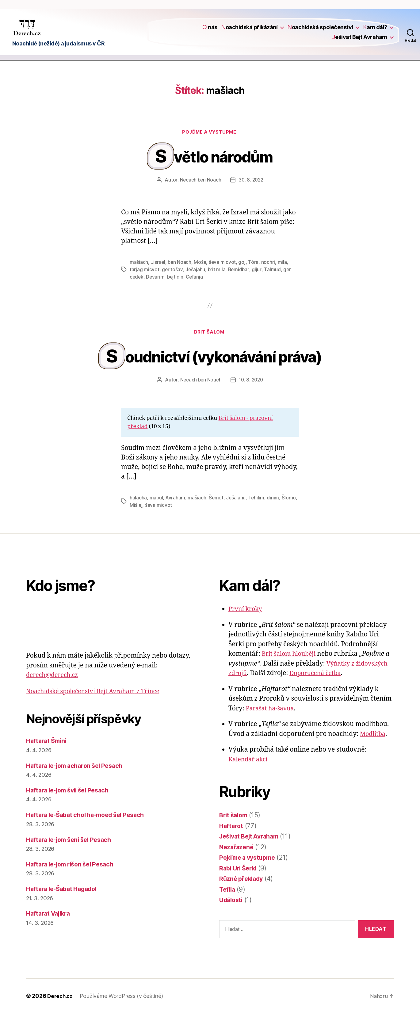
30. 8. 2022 (251, 193)
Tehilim (257, 517)
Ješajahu (195, 283)
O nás (209, 31)
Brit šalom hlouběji (291, 673)
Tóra (255, 276)
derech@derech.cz (54, 694)
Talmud (273, 283)
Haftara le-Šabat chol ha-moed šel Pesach (90, 834)
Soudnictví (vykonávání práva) (215, 373)
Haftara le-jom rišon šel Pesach (74, 883)
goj (243, 276)
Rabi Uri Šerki (239, 887)
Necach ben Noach (200, 193)
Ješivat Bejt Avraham (359, 41)
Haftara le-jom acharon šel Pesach (78, 784)
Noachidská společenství (320, 31)
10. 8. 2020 (251, 399)
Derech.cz (60, 1014)
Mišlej (136, 524)
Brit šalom (210, 346)
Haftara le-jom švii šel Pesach (71, 809)
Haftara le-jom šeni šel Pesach (72, 858)
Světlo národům (215, 168)
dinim (274, 517)
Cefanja (196, 290)
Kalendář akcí (249, 778)
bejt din (176, 290)
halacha (138, 517)
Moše (201, 276)
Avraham (176, 517)
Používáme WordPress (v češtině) (123, 1014)
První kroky (246, 628)
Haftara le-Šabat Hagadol (65, 908)
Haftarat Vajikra (50, 932)
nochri (269, 276)
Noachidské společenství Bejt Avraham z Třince (98, 710)
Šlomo (290, 517)
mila (283, 276)
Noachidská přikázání (249, 31)
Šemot (216, 517)
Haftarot (231, 845)
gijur (257, 283)
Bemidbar (239, 283)
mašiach (139, 276)
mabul (156, 517)
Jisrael (158, 276)
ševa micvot (223, 276)
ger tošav (172, 283)
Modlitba (374, 753)
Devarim (156, 290)
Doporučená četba (319, 692)
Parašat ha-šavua (272, 727)
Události (232, 919)
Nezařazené (237, 866)
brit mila (217, 283)
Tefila (227, 908)
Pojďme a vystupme (209, 141)
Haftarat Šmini (48, 760)
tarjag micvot (144, 283)
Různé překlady (242, 897)
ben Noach (180, 276)
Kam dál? (375, 31)
